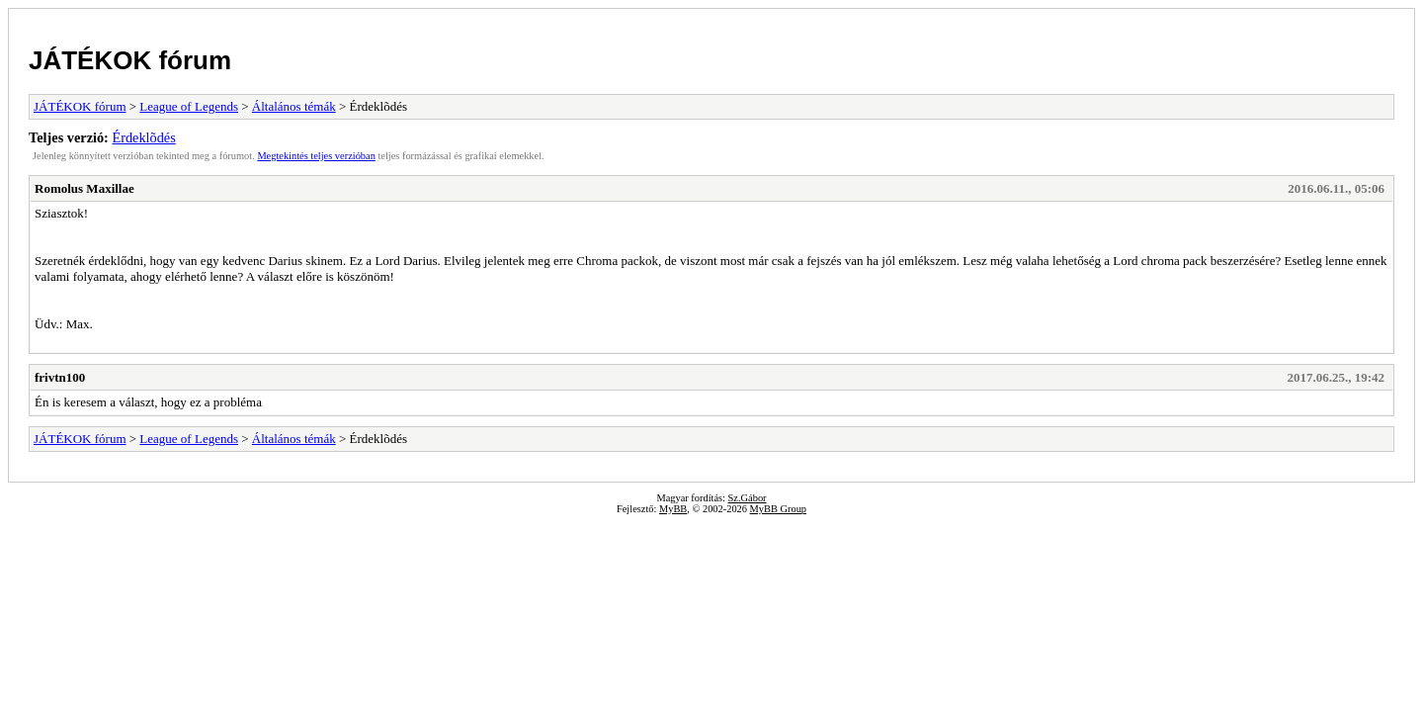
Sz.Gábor (747, 497)
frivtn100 (60, 377)
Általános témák (294, 106)
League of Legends (188, 106)
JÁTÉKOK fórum (130, 60)
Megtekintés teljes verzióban (316, 155)
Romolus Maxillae (84, 188)
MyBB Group (778, 508)
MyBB (673, 508)
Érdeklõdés (143, 137)
